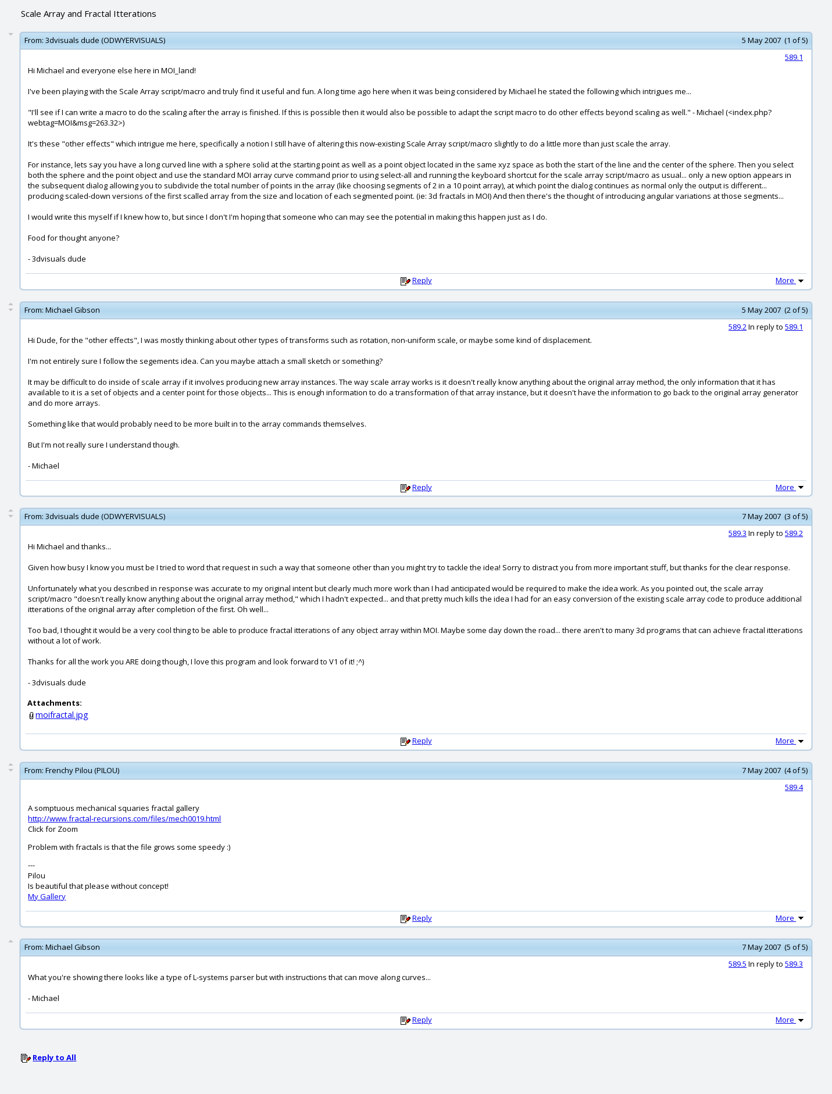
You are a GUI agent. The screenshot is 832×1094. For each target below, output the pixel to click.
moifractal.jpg (61, 714)
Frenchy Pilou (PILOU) (82, 770)
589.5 (738, 964)
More (791, 280)
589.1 (794, 57)
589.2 (738, 326)
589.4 (794, 787)
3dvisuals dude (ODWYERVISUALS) (105, 40)
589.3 (738, 533)
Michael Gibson (72, 310)
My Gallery (47, 896)
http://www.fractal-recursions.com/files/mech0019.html (124, 818)
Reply (422, 280)
